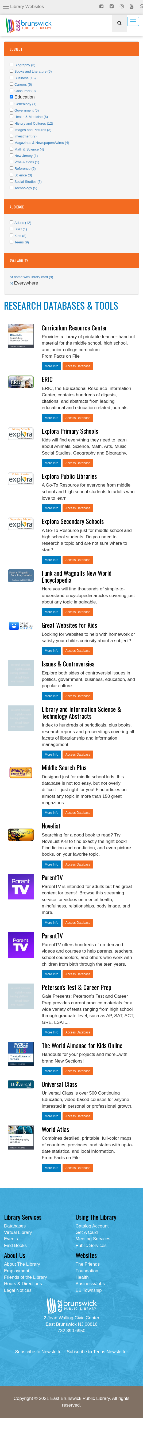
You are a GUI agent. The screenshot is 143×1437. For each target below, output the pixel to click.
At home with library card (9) (31, 277)
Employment (16, 1270)
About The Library (22, 1264)
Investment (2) (25, 136)
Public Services (91, 1245)
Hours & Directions (23, 1283)
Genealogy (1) (25, 104)
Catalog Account (92, 1226)
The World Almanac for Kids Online (82, 1045)
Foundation (87, 1270)
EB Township (89, 1290)
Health (82, 1277)
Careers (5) (23, 84)
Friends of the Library (25, 1277)
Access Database (77, 366)
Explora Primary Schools (70, 431)
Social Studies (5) (28, 182)
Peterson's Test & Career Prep (76, 987)
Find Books (15, 1245)
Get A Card (87, 1232)
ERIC (47, 379)
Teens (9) (21, 242)
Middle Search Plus (64, 767)
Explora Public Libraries (69, 476)
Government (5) (26, 110)
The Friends (88, 1264)
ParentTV (52, 877)
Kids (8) (20, 236)
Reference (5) (25, 169)
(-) (12, 283)
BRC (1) (20, 229)
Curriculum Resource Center (74, 327)
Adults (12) (22, 223)
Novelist (51, 825)
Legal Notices (18, 1290)
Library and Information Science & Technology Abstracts (81, 712)
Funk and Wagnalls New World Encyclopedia (76, 576)
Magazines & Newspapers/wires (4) (41, 143)
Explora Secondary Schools (73, 521)
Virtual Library (18, 1232)
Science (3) (23, 175)
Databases (15, 1226)
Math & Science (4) (29, 149)
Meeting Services (93, 1238)
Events (11, 1238)
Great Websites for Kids (69, 625)
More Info (51, 366)
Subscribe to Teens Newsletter (97, 1351)
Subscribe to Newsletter (39, 1351)
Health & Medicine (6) (31, 117)
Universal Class (59, 1084)
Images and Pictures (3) (32, 130)
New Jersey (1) (26, 156)
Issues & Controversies (68, 663)
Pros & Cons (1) (26, 162)
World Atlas (55, 1129)
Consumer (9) (25, 91)
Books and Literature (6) (33, 71)
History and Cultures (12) (33, 123)
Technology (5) (25, 188)
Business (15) (25, 78)
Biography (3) (24, 65)
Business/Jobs (90, 1283)
